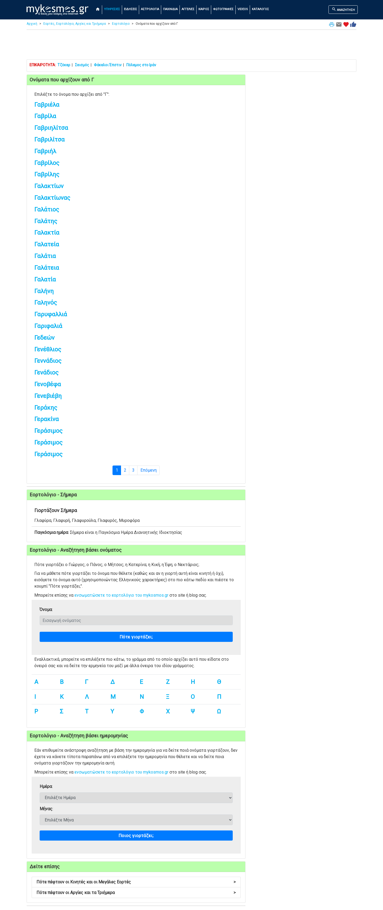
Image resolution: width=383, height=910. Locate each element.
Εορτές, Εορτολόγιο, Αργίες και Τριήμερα (74, 24)
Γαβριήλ (45, 151)
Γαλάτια (45, 256)
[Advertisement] (191, 46)
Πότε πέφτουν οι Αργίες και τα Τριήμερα (136, 892)
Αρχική (32, 24)
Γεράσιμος (48, 430)
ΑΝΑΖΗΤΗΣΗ (343, 9)
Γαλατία (45, 279)
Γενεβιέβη (48, 396)
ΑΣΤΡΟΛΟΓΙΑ (150, 9)
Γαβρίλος (46, 163)
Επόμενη (148, 470)
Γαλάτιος (46, 209)
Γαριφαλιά (48, 326)
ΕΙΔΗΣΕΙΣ (130, 9)
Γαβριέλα (46, 104)
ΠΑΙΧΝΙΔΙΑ (170, 9)
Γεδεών (44, 337)
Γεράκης (45, 407)
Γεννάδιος (47, 360)
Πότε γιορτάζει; (136, 636)
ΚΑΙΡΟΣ (203, 9)
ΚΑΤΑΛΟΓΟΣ (260, 9)
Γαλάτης (45, 221)
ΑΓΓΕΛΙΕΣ (188, 9)
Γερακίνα (46, 419)
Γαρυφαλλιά (50, 314)
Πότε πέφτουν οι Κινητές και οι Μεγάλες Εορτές (136, 881)
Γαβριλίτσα (49, 139)
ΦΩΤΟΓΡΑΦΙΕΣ (223, 9)
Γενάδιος (46, 372)
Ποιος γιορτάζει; (136, 835)
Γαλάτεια (46, 267)
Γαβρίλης (46, 174)
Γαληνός (45, 302)
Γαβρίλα (45, 116)
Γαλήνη (44, 291)
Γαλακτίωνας (52, 197)
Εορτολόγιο (121, 24)
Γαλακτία (46, 232)
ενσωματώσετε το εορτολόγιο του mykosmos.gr (121, 595)
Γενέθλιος (47, 349)
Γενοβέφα (47, 384)
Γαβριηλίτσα (51, 127)
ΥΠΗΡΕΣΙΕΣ (112, 9)
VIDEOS (243, 9)
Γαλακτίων (49, 186)
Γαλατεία (46, 244)
